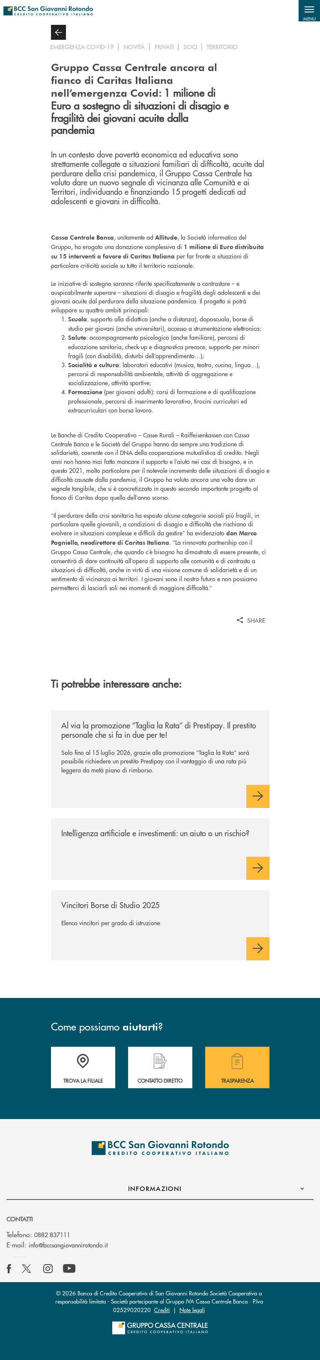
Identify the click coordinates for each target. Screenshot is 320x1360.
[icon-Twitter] (27, 1269)
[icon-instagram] (48, 1269)
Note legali (192, 1310)
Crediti (162, 1310)
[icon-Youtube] (69, 1269)
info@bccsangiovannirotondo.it (68, 1245)
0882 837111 (52, 1234)
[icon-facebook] (9, 1269)
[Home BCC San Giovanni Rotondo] (48, 10)
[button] (309, 10)
